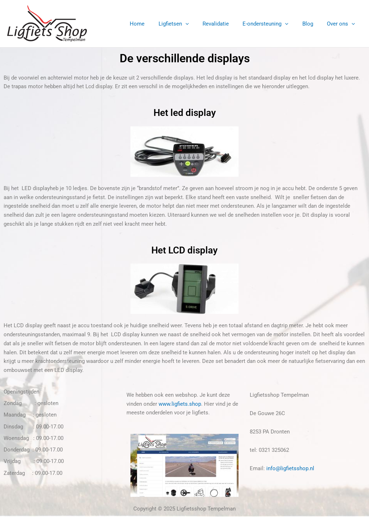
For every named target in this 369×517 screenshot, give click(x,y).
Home (153, 24)
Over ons (342, 23)
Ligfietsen (187, 23)
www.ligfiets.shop (180, 404)
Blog (312, 24)
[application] (198, 23)
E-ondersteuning (273, 23)
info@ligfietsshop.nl (290, 468)
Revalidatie (226, 24)
